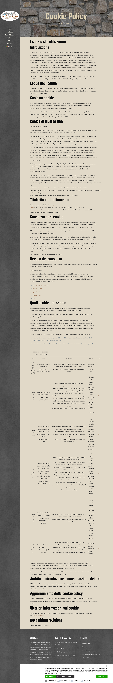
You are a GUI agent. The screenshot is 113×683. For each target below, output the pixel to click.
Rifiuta (58, 676)
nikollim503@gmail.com (63, 652)
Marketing (87, 680)
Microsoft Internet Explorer (40, 285)
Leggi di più (58, 673)
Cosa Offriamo (86, 643)
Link (99, 396)
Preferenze (64, 680)
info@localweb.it (39, 616)
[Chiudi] (106, 666)
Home (61, 23)
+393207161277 (60, 648)
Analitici (76, 680)
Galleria (84, 647)
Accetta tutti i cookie (101, 676)
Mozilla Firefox (36, 295)
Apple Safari (36, 292)
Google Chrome (37, 288)
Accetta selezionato (50, 676)
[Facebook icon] (9, 678)
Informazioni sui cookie (67, 676)
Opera (34, 298)
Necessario (52, 680)
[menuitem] (10, 46)
